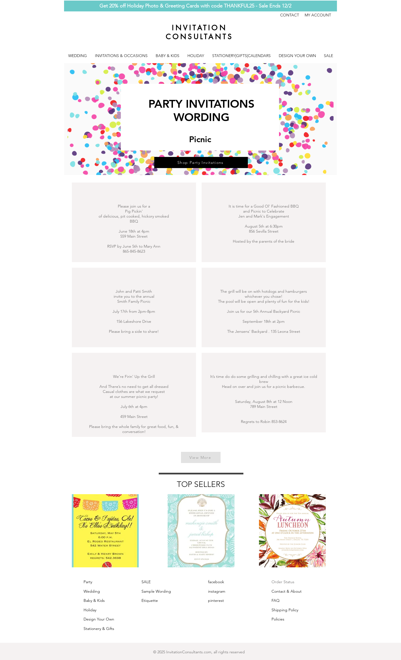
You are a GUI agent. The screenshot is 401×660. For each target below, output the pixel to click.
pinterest (216, 600)
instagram (216, 591)
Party (88, 581)
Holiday (90, 609)
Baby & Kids (94, 600)
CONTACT (292, 15)
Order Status (283, 581)
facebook (216, 581)
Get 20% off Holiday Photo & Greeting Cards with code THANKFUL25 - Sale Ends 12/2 (195, 6)
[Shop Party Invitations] (201, 162)
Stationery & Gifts (99, 628)
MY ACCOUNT (318, 15)
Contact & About (287, 591)
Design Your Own (99, 619)
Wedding (92, 591)
